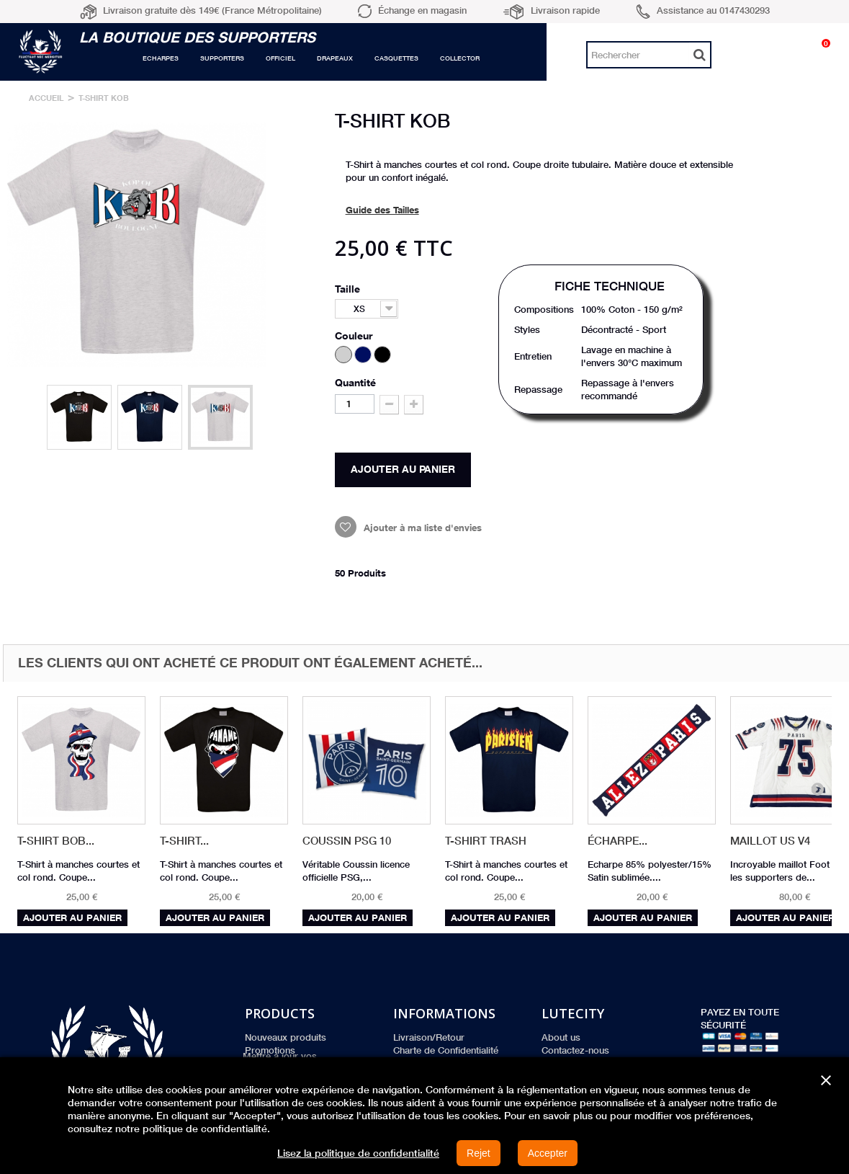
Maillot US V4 (770, 841)
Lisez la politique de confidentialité (358, 1153)
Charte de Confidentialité (445, 1050)
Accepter (547, 1153)
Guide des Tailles (382, 209)
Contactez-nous (575, 1050)
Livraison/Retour (428, 1037)
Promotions (270, 1050)
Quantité (355, 382)
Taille (349, 289)
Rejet (478, 1153)
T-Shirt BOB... (55, 841)
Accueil (46, 97)
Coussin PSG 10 (346, 841)
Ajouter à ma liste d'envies (421, 527)
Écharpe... (617, 841)
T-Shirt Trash (485, 841)
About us (561, 1037)
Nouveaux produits (285, 1037)
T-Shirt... (184, 841)
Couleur (355, 335)
